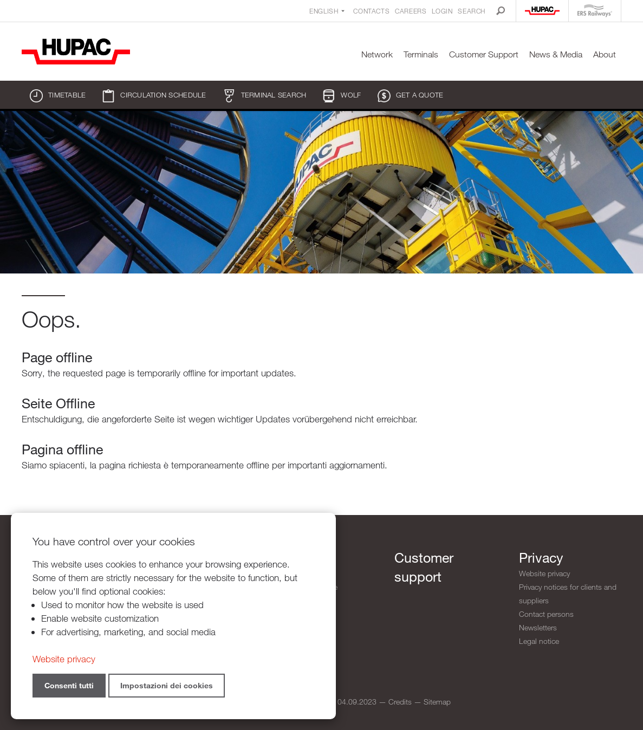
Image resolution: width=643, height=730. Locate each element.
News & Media (555, 54)
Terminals (421, 54)
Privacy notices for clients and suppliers (567, 593)
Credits (400, 701)
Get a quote (411, 95)
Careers (410, 10)
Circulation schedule (154, 95)
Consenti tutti (69, 685)
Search (471, 10)
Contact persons (546, 613)
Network (377, 54)
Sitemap (437, 701)
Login (442, 10)
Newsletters (538, 627)
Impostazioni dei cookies (166, 685)
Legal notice (539, 641)
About (604, 54)
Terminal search (265, 95)
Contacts (371, 10)
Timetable (58, 95)
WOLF (341, 95)
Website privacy (544, 573)
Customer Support (483, 54)
